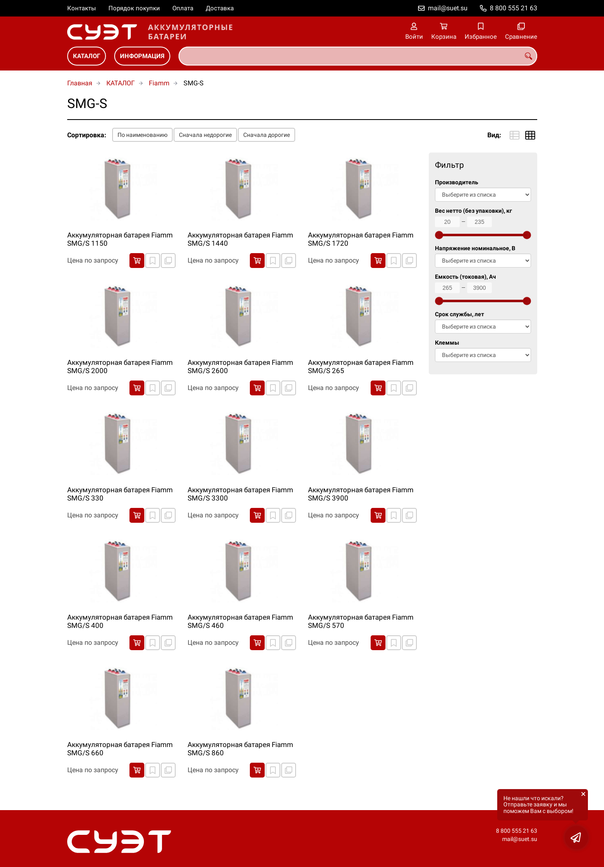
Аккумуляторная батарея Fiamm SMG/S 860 (240, 748)
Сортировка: (86, 135)
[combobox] (358, 56)
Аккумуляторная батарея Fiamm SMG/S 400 (120, 621)
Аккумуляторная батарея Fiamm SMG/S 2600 (240, 366)
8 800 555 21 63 (513, 8)
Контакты (81, 8)
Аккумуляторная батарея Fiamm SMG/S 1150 (120, 239)
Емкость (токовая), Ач (465, 277)
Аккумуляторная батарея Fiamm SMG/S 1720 (361, 239)
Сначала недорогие (205, 135)
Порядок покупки (134, 8)
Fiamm (159, 83)
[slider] (439, 235)
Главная (79, 83)
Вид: (494, 135)
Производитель (456, 182)
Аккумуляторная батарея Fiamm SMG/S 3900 (361, 494)
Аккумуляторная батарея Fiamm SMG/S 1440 (240, 239)
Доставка (220, 8)
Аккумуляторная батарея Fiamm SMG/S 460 (240, 621)
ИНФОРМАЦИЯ (142, 56)
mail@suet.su (448, 8)
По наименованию (142, 135)
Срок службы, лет (459, 314)
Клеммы (447, 343)
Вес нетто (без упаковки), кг (473, 211)
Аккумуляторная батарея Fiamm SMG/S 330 (120, 494)
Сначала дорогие (266, 135)
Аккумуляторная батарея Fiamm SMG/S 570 (361, 621)
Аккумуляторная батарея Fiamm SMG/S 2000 (120, 366)
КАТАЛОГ (86, 56)
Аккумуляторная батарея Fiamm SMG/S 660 (120, 748)
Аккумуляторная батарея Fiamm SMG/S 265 (361, 366)
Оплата (182, 8)
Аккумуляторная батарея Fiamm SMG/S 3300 (240, 494)
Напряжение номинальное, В (475, 248)
